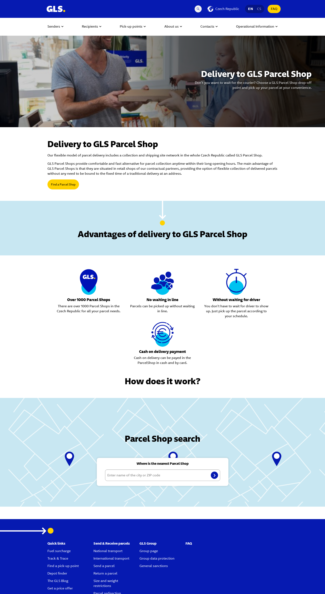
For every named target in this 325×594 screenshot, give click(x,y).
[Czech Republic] (223, 8)
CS (259, 9)
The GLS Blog (57, 539)
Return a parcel (105, 531)
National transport (107, 509)
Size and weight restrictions (105, 541)
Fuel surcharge (59, 509)
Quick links (56, 502)
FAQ (274, 9)
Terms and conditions (216, 586)
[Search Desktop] (198, 8)
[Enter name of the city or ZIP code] (162, 433)
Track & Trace (57, 517)
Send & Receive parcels (111, 502)
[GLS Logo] (55, 9)
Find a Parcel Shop (63, 184)
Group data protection (157, 517)
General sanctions (153, 524)
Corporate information (247, 586)
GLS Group (147, 502)
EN (250, 9)
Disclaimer (271, 586)
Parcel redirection (107, 551)
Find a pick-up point (63, 524)
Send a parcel (104, 524)
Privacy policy (191, 586)
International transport (111, 517)
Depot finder (57, 531)
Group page (148, 509)
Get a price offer (60, 546)
